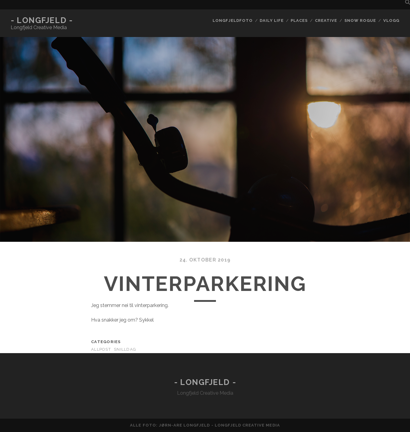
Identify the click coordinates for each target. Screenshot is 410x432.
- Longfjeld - (42, 20)
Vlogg (391, 20)
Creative (326, 20)
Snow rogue (360, 20)
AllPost (101, 349)
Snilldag (125, 349)
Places (299, 20)
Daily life (271, 20)
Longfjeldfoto (233, 20)
